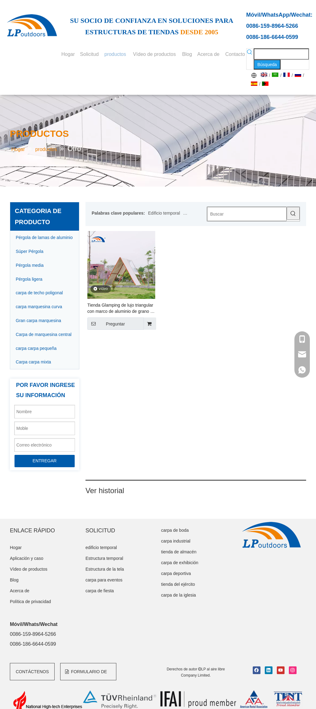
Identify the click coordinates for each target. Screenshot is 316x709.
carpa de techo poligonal (39, 292)
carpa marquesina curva (39, 306)
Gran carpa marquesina (38, 320)
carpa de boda (175, 530)
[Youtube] (281, 670)
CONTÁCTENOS (32, 671)
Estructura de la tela (104, 569)
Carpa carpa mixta (33, 361)
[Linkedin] (268, 670)
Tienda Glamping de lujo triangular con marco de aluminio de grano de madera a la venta (121, 308)
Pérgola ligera (29, 279)
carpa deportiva (176, 573)
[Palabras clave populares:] (267, 64)
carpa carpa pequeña (36, 348)
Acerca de (19, 590)
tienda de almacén (178, 551)
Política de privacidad (30, 601)
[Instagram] (293, 670)
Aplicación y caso (26, 558)
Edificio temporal (164, 213)
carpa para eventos (104, 579)
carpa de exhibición (179, 562)
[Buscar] (247, 214)
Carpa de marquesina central (44, 334)
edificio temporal (101, 547)
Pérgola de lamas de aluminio (44, 237)
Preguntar (106, 323)
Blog (14, 579)
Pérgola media (30, 265)
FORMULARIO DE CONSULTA (86, 674)
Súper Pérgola (30, 251)
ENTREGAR (45, 460)
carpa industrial (175, 541)
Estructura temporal (104, 558)
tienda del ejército (178, 584)
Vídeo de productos (28, 569)
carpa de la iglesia (178, 595)
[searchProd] (281, 54)
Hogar (16, 547)
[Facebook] (256, 670)
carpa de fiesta (99, 590)
